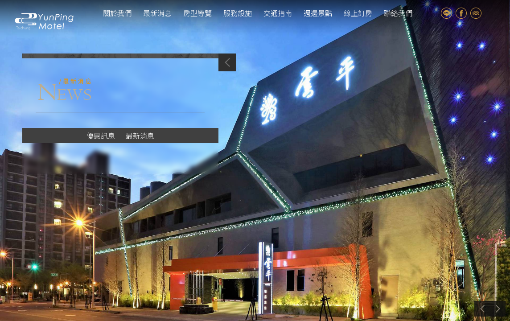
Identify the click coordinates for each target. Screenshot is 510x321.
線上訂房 (358, 13)
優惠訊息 (100, 135)
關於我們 (117, 13)
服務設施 (237, 13)
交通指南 (277, 13)
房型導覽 (197, 13)
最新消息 (157, 13)
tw (491, 13)
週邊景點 (318, 13)
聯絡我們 (398, 13)
